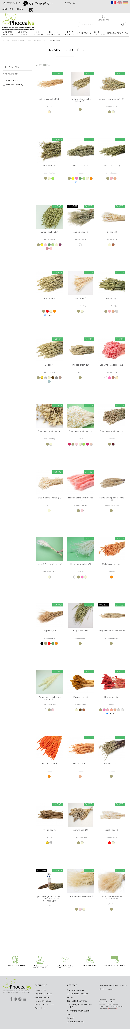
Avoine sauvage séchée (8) (111, 99)
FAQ (69, 1014)
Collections (40, 1008)
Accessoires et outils (44, 1004)
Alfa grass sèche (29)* (49, 99)
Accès (70, 997)
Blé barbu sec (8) (80, 232)
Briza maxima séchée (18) (49, 431)
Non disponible (14, 85)
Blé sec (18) (49, 298)
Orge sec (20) (49, 631)
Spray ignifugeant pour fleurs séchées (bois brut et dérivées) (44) (49, 898)
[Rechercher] (102, 24)
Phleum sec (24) (111, 763)
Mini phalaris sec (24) (111, 564)
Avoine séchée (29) (111, 165)
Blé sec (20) (80, 298)
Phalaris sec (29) (111, 697)
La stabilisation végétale (77, 994)
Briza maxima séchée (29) (111, 431)
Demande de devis (75, 1022)
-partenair (112, 1009)
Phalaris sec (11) (80, 697)
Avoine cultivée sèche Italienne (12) (81, 100)
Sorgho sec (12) (80, 830)
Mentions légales (106, 989)
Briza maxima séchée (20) (80, 431)
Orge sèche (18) (80, 631)
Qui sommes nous (75, 990)
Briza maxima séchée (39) (49, 498)
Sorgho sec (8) (111, 830)
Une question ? (13, 8)
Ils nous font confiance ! (77, 1001)
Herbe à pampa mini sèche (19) (80, 499)
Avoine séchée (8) (49, 232)
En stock (12, 80)
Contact (71, 3)
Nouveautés (40, 990)
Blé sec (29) (111, 298)
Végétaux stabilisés (43, 994)
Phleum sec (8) (49, 830)
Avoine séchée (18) (80, 165)
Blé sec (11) (111, 232)
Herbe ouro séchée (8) (80, 564)
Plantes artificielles (43, 1001)
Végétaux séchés (42, 997)
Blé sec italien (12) (80, 365)
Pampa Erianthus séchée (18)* (111, 631)
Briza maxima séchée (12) (111, 365)
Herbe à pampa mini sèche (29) (111, 499)
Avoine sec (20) (49, 165)
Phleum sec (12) (49, 763)
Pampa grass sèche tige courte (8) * (49, 698)
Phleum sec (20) (80, 763)
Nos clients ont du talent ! (78, 1011)
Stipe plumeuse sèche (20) (80, 896)
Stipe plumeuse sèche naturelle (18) (111, 897)
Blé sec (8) (49, 365)
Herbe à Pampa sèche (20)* (49, 564)
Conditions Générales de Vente (113, 985)
